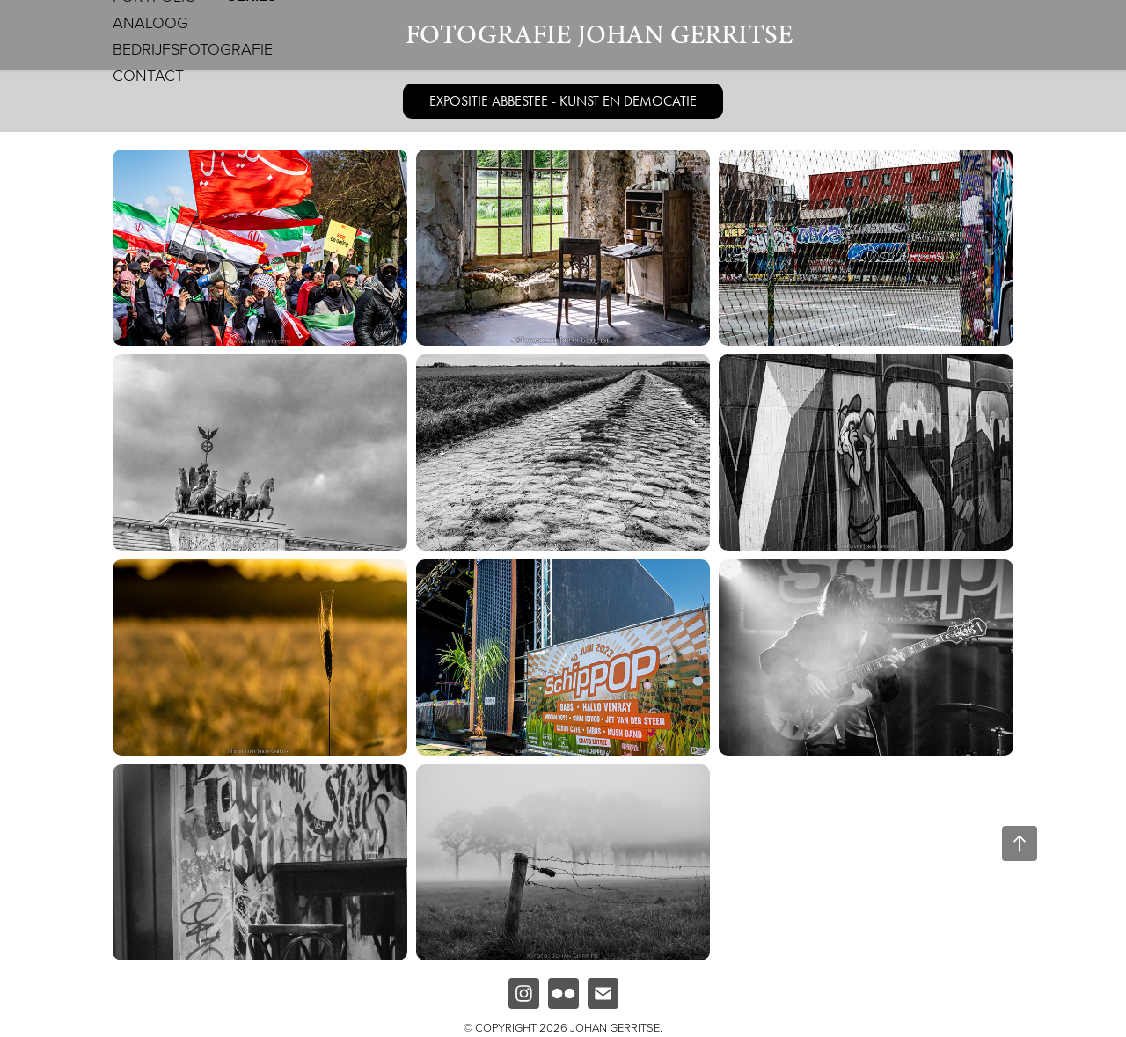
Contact (148, 74)
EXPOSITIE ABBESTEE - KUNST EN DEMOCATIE (563, 100)
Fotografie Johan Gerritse (599, 35)
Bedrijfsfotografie (193, 48)
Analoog (150, 22)
